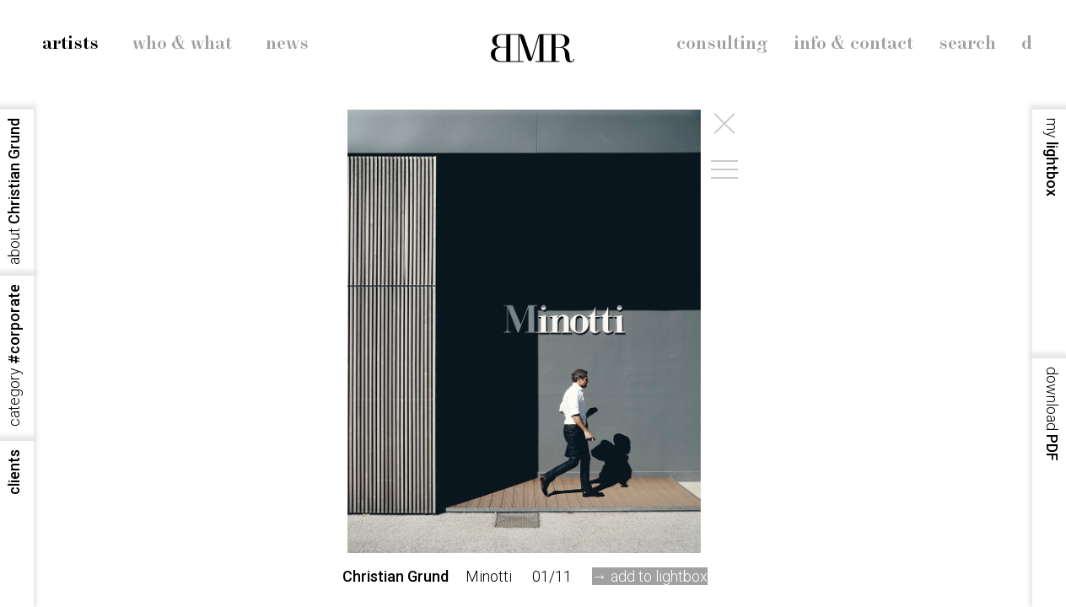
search (967, 44)
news (287, 44)
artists (70, 44)
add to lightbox (659, 576)
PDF (1052, 414)
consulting (722, 44)
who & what (182, 44)
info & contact (853, 44)
